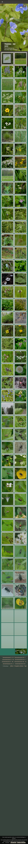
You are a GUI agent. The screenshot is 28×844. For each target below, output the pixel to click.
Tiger (25, 678)
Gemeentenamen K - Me (7, 674)
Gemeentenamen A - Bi (8, 670)
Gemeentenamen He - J (20, 672)
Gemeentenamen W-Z (20, 676)
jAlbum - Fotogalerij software (16, 678)
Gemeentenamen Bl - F (19, 670)
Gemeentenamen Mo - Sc (20, 674)
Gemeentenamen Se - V (8, 676)
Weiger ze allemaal (21, 842)
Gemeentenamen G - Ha (8, 672)
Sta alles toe (13, 842)
